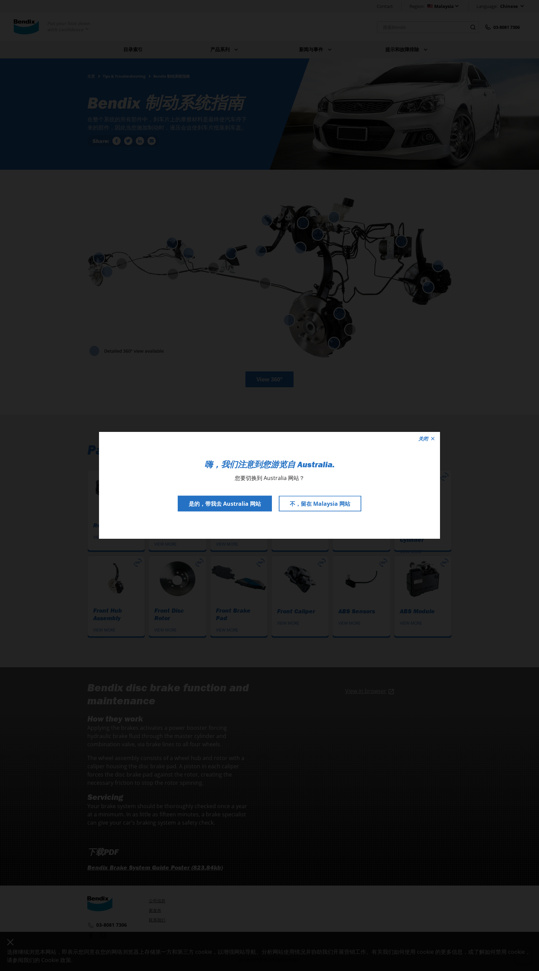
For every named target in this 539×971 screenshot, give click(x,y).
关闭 (426, 438)
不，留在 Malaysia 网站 (320, 503)
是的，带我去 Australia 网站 (225, 503)
